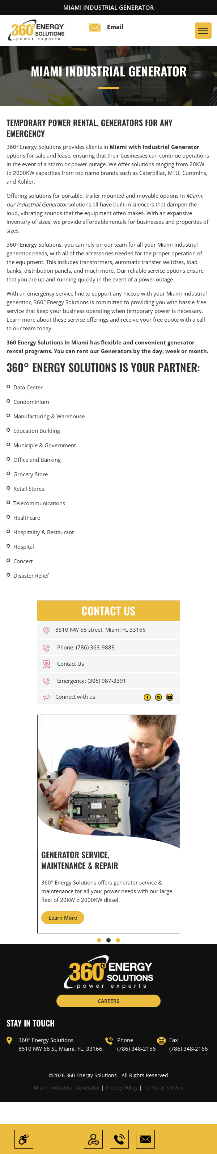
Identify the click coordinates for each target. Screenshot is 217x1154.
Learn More (62, 918)
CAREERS (108, 1001)
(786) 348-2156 (136, 1049)
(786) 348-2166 (188, 1049)
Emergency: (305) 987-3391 (91, 680)
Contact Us (70, 663)
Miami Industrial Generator (67, 1087)
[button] (99, 940)
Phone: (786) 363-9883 (86, 647)
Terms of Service (164, 1087)
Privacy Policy (122, 1087)
